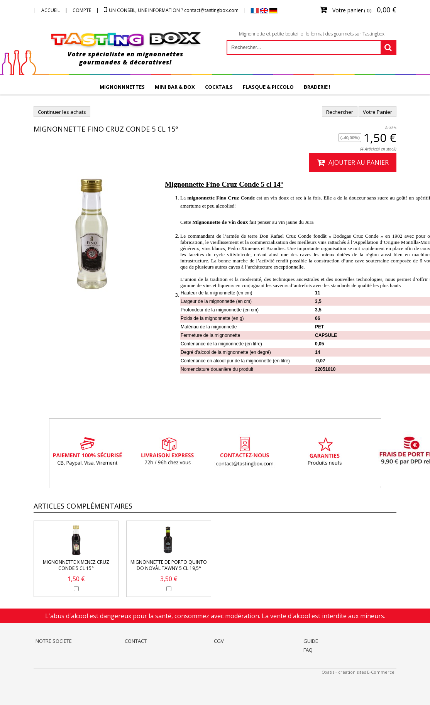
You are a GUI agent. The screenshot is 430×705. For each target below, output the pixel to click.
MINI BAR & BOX (175, 86)
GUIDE (310, 640)
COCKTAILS (219, 86)
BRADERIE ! (317, 86)
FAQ (308, 649)
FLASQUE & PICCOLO (268, 86)
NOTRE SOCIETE (54, 640)
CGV (219, 640)
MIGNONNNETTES (122, 86)
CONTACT (136, 640)
